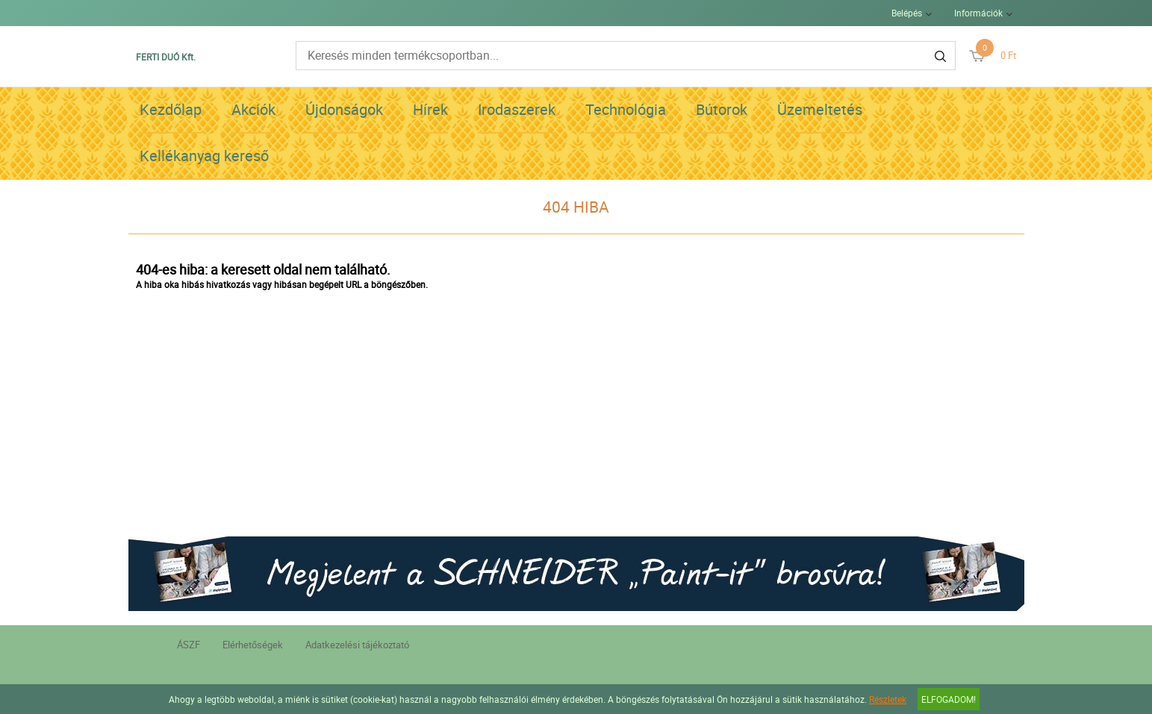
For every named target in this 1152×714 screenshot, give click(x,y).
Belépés (906, 13)
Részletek (887, 699)
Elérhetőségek (252, 644)
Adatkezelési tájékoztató (357, 644)
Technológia (625, 109)
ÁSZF (188, 644)
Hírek (430, 109)
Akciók (253, 109)
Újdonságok (344, 109)
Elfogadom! (948, 699)
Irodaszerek (516, 109)
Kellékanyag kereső (204, 155)
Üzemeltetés (819, 109)
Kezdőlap (171, 109)
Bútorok (721, 109)
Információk (978, 13)
